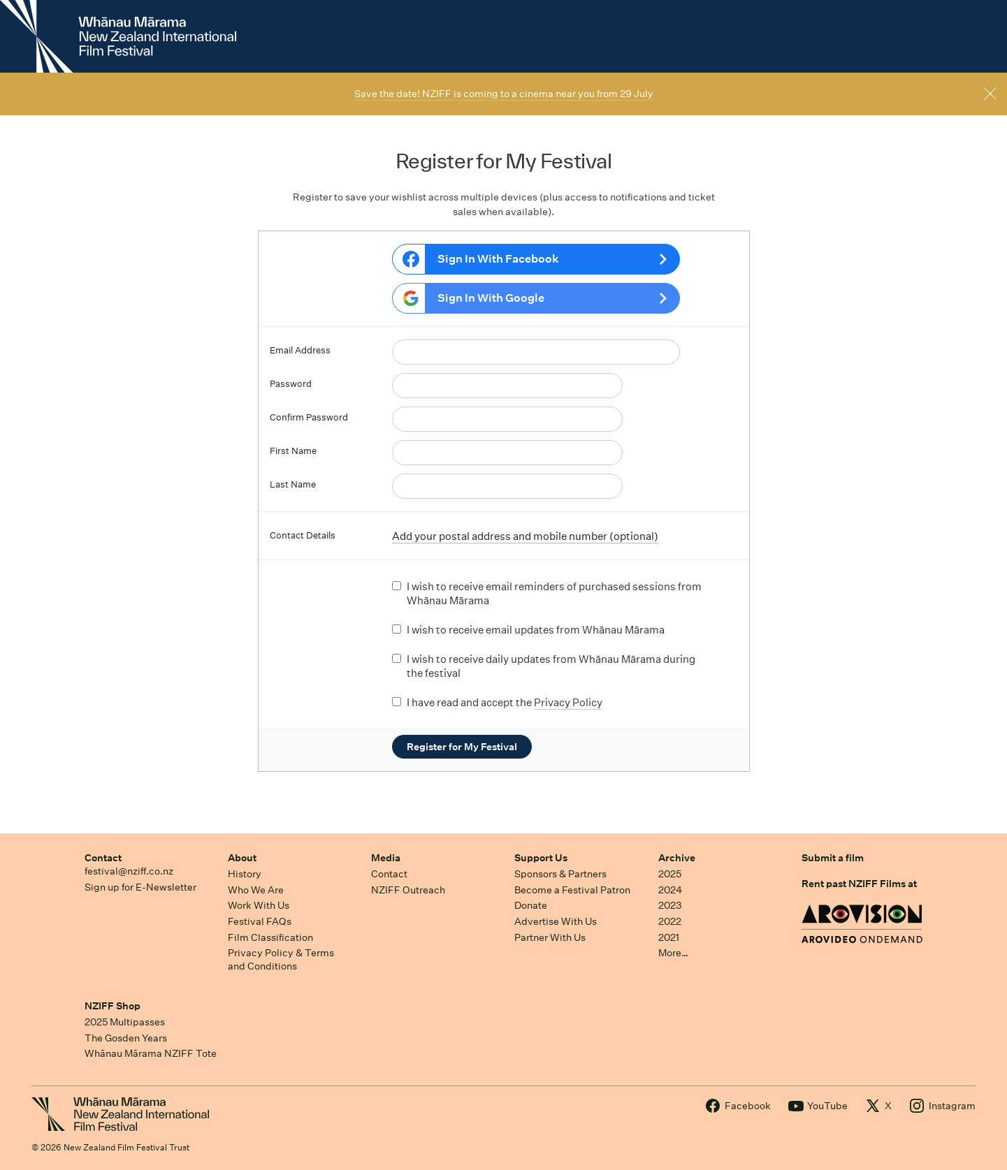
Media (385, 857)
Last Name (293, 484)
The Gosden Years (126, 1038)
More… (673, 952)
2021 (668, 937)
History (244, 874)
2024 (670, 890)
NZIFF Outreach (408, 890)
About (242, 857)
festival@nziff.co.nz (129, 871)
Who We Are (256, 890)
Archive (676, 857)
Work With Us (258, 905)
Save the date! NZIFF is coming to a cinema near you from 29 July (503, 93)
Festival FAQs (259, 921)
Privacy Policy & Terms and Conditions (281, 959)
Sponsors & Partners (560, 874)
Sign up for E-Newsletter (140, 887)
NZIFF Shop (112, 1006)
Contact (103, 857)
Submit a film (833, 857)
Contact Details (302, 535)
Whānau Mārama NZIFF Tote (151, 1053)
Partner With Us (550, 937)
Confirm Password (309, 417)
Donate (530, 905)
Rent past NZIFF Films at (859, 883)
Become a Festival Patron (572, 890)
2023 (670, 905)
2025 (669, 874)
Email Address (300, 350)
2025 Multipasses (125, 1022)
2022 (669, 921)
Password (291, 384)
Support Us (540, 857)
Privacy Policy (568, 702)
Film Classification (270, 937)
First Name (293, 451)
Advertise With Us (555, 921)
